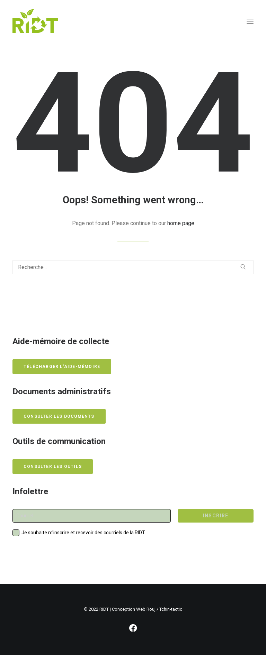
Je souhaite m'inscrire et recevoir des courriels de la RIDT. (83, 532)
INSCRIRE (216, 515)
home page (180, 223)
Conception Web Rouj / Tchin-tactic (147, 609)
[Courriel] (91, 516)
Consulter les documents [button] (59, 416)
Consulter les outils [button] (53, 466)
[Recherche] (133, 267)
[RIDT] (35, 21)
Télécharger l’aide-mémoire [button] (62, 366)
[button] (250, 21)
